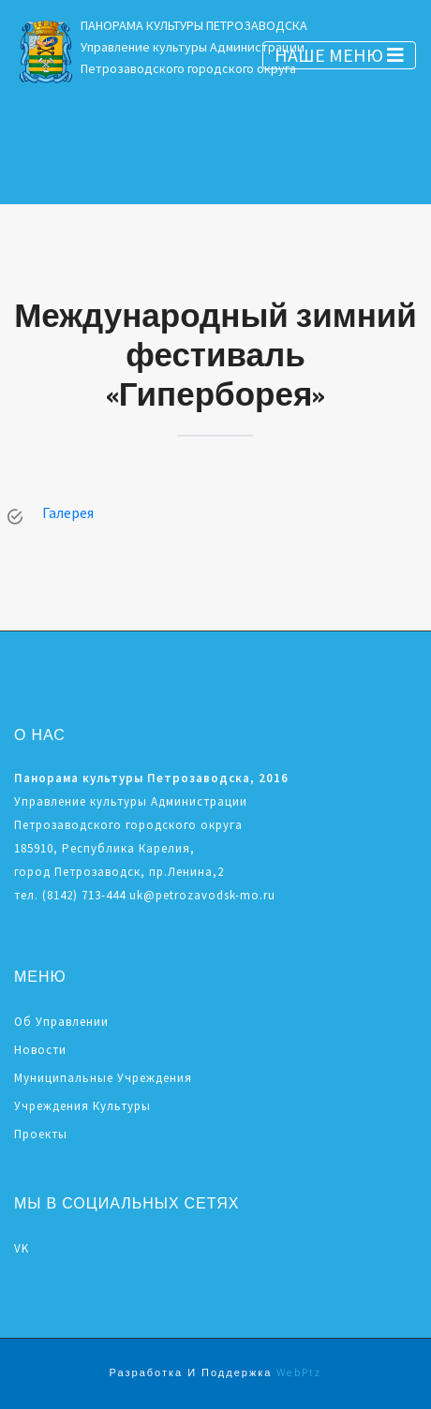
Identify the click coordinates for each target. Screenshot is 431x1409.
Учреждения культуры (82, 1106)
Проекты (40, 1134)
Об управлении (61, 1022)
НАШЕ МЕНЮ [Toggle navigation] (339, 55)
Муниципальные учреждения (103, 1078)
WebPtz (298, 1373)
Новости (40, 1050)
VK (21, 1248)
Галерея (68, 512)
